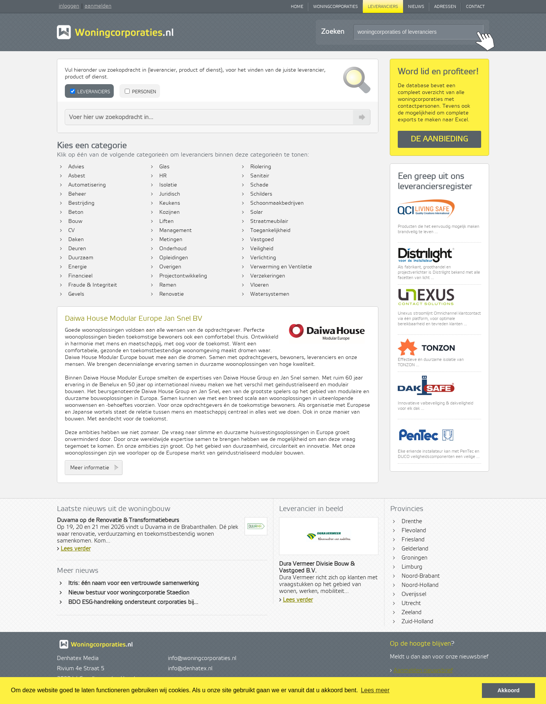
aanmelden (98, 6)
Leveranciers (383, 6)
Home (297, 6)
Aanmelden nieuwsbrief (423, 670)
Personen (140, 92)
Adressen (445, 6)
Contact (475, 6)
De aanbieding (439, 139)
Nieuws (416, 6)
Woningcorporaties (335, 6)
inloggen (69, 6)
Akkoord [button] (508, 690)
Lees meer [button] (375, 690)
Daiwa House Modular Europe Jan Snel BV (133, 318)
